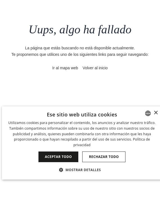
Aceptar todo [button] (58, 156)
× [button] (156, 113)
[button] (82, 169)
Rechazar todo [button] (104, 156)
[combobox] (148, 113)
